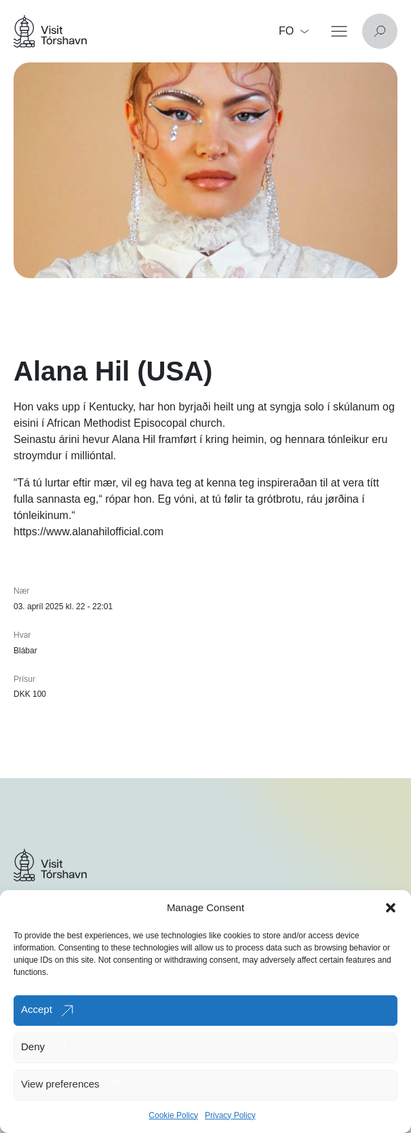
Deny (33, 1046)
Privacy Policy (230, 1115)
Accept (36, 1009)
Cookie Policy (173, 1115)
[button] (390, 908)
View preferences (60, 1084)
